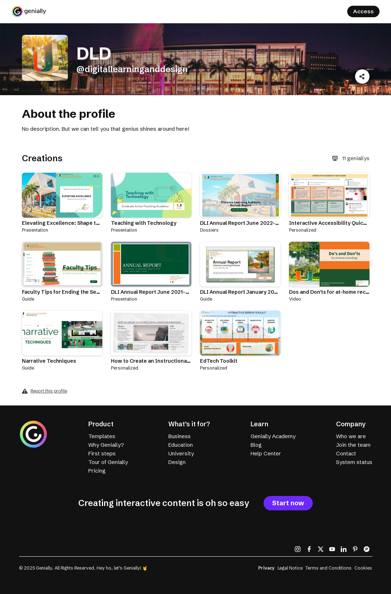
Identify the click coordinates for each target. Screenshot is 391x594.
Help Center (266, 453)
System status (354, 462)
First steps (102, 453)
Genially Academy (273, 436)
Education (180, 444)
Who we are (351, 436)
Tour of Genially (108, 462)
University (181, 453)
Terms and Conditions (329, 568)
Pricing (97, 470)
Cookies (363, 568)
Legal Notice (290, 568)
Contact (346, 453)
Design (177, 462)
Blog (256, 444)
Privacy (266, 568)
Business (179, 436)
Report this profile (49, 391)
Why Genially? (106, 444)
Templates (101, 436)
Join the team (353, 444)
